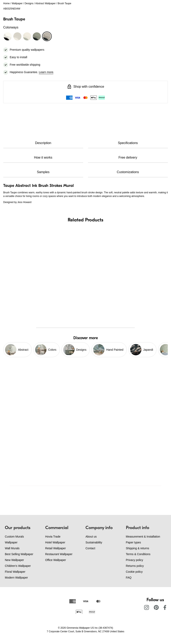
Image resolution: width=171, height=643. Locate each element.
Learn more (46, 72)
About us (91, 536)
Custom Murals (14, 536)
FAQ (129, 577)
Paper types (133, 542)
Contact (90, 548)
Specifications (128, 143)
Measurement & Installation (143, 536)
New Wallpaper (14, 560)
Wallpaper (17, 3)
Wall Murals (12, 548)
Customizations (128, 172)
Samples (43, 172)
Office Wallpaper (55, 560)
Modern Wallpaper (16, 577)
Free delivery (127, 157)
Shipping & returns (137, 548)
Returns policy (135, 565)
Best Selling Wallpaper (19, 554)
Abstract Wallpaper (45, 3)
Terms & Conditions (138, 554)
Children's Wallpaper (18, 565)
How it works (43, 157)
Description (43, 143)
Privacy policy (134, 560)
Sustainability (94, 542)
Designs (29, 3)
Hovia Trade (52, 536)
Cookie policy (134, 571)
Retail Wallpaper (55, 548)
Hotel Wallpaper (55, 542)
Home (6, 3)
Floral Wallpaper (15, 571)
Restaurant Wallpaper (59, 554)
